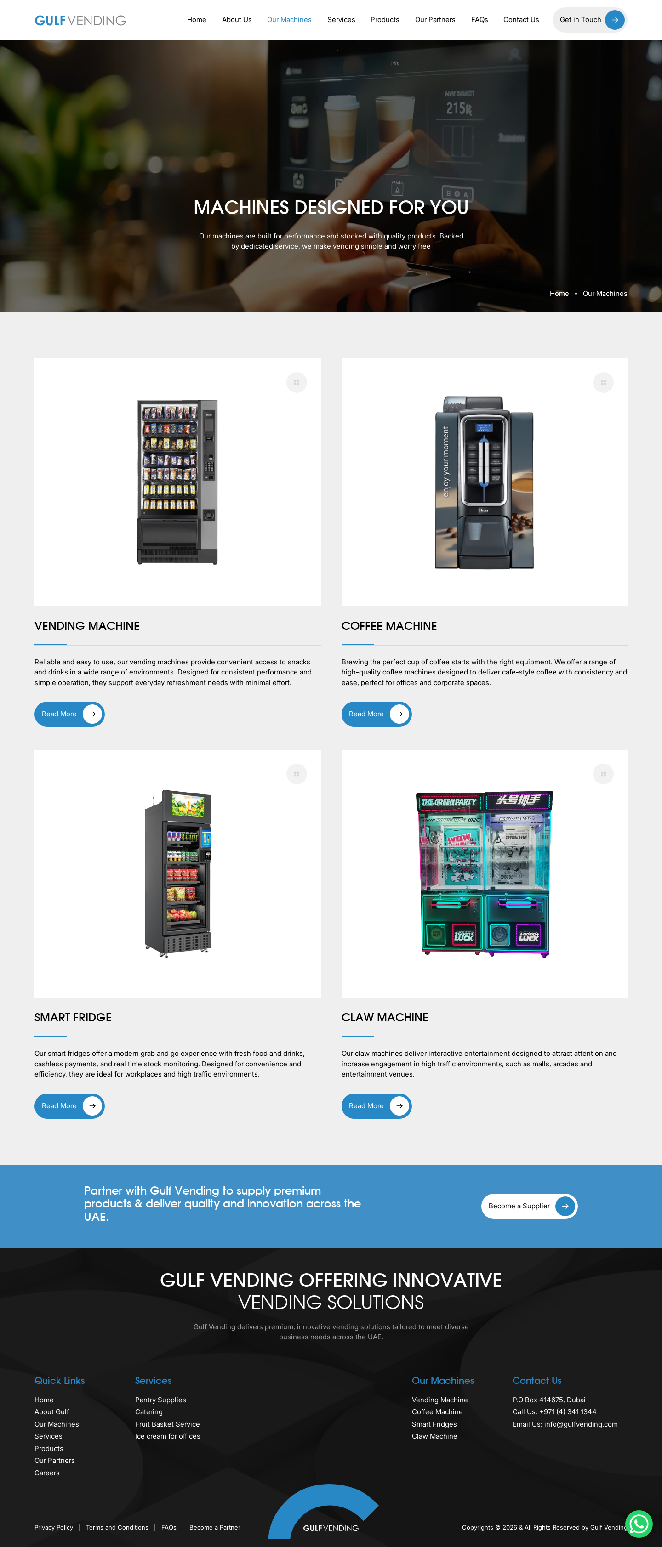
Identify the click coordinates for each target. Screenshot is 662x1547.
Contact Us (521, 19)
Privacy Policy (54, 1527)
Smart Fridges (434, 1424)
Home (196, 19)
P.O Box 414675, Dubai (549, 1399)
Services (341, 19)
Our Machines (289, 19)
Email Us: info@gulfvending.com (565, 1424)
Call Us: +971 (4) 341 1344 (555, 1411)
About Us (237, 19)
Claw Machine (434, 1436)
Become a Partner (214, 1527)
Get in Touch (592, 20)
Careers (47, 1472)
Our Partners (435, 19)
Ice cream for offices (167, 1436)
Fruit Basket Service (167, 1424)
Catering (149, 1411)
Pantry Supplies (160, 1399)
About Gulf (51, 1411)
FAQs (479, 19)
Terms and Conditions (118, 1527)
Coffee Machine (437, 1411)
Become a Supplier (532, 1206)
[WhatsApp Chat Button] (639, 1524)
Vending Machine (440, 1399)
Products (385, 19)
